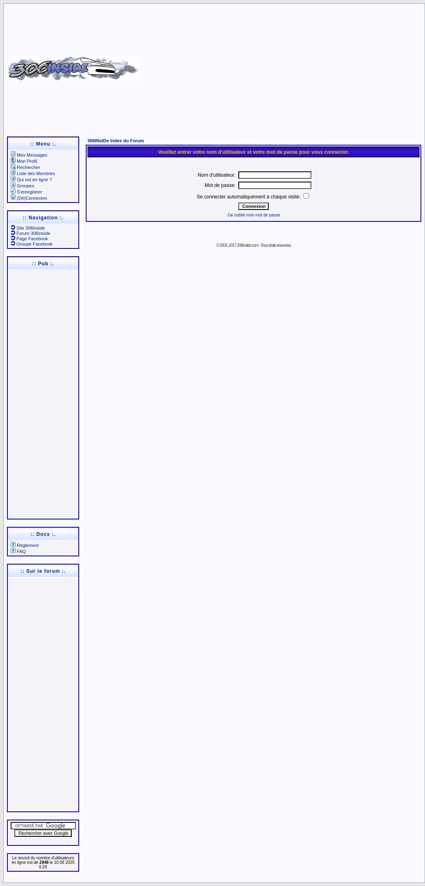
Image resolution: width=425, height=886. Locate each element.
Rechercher (25, 167)
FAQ (18, 551)
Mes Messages (29, 155)
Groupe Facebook (32, 243)
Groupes (22, 185)
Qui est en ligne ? (31, 179)
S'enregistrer (26, 191)
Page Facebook (29, 238)
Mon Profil (24, 161)
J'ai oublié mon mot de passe (253, 215)
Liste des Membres (33, 173)
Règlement (25, 545)
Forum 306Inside (30, 233)
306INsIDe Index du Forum (115, 140)
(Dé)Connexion (29, 198)
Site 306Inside (28, 227)
